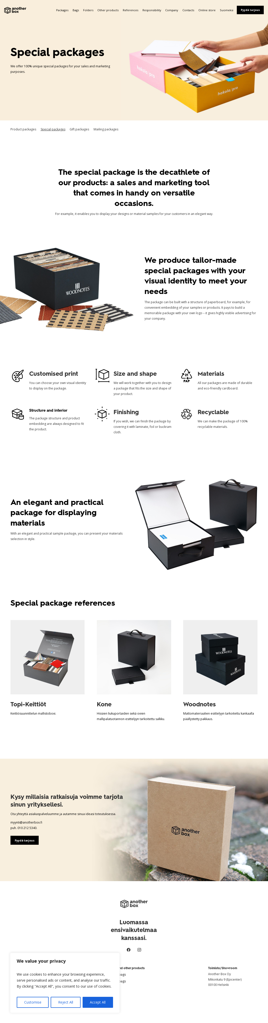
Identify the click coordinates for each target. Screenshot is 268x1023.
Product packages (23, 129)
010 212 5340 (26, 828)
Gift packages (79, 129)
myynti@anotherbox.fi (26, 822)
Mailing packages (106, 129)
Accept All (98, 1002)
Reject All (65, 1002)
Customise (32, 1002)
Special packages (53, 129)
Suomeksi (226, 10)
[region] (65, 983)
